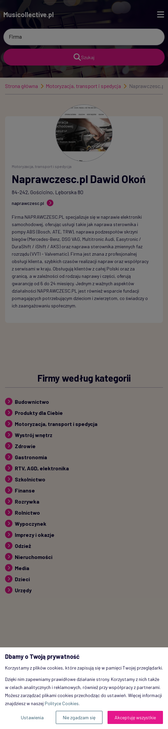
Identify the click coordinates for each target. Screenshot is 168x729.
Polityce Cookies (62, 703)
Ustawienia (32, 717)
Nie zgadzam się (79, 717)
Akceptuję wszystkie (135, 717)
